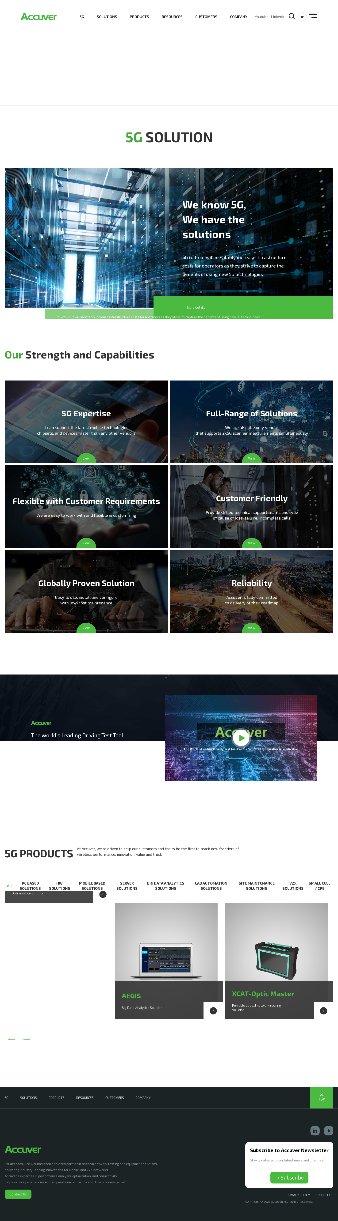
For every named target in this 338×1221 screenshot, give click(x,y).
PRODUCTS (139, 16)
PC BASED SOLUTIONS (30, 885)
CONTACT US (324, 1195)
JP (302, 17)
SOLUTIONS (107, 16)
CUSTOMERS (206, 16)
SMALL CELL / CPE (319, 885)
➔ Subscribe (289, 1177)
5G (82, 16)
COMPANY (238, 16)
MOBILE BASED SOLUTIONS (92, 885)
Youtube (262, 16)
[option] (169, 961)
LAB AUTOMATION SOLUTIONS (211, 885)
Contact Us (18, 1194)
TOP (321, 1099)
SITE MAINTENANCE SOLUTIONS (257, 885)
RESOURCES (172, 16)
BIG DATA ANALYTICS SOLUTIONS (165, 885)
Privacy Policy (298, 1195)
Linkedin (278, 16)
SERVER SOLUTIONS (127, 885)
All (9, 885)
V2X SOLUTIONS (292, 885)
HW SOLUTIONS (59, 885)
